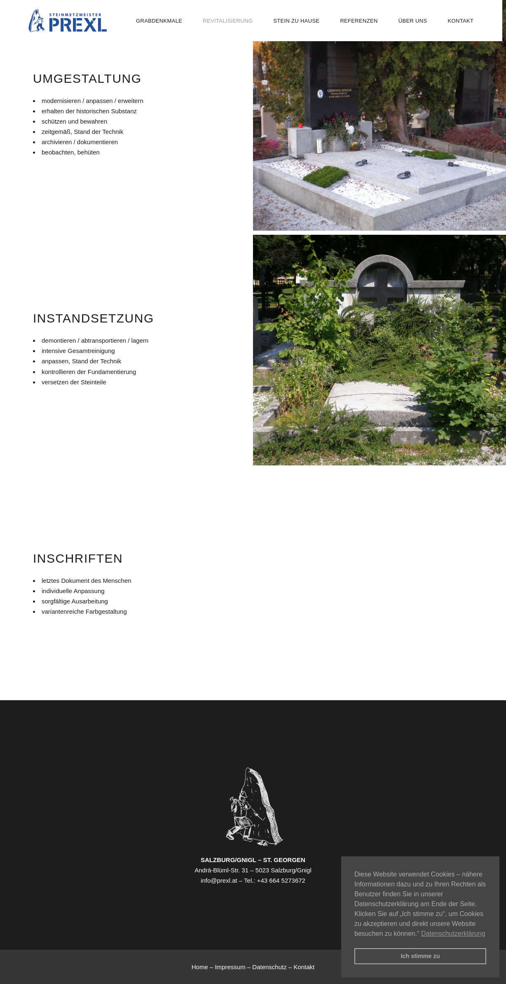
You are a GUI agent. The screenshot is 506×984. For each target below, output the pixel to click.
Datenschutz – (272, 966)
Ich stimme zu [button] (420, 956)
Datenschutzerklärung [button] (453, 933)
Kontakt (303, 966)
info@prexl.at (219, 880)
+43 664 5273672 (281, 880)
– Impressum (228, 966)
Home (201, 966)
